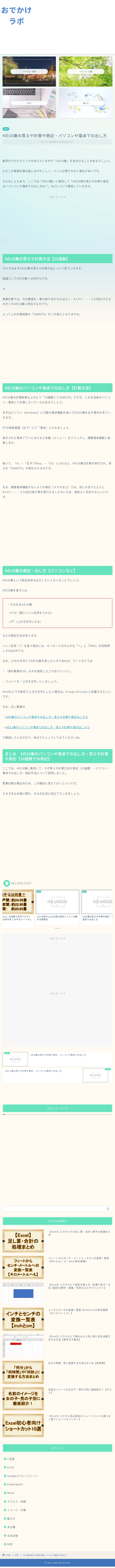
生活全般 (12, 1535)
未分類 (11, 1527)
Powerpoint (15, 1484)
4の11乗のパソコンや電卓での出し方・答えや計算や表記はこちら (47, 727)
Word (10, 1493)
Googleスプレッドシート (22, 1476)
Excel (10, 1467)
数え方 (11, 1518)
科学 (6, 129)
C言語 (11, 1459)
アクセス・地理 (16, 1501)
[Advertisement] (74, 27)
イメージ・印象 (16, 1510)
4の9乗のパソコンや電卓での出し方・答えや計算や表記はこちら (46, 717)
